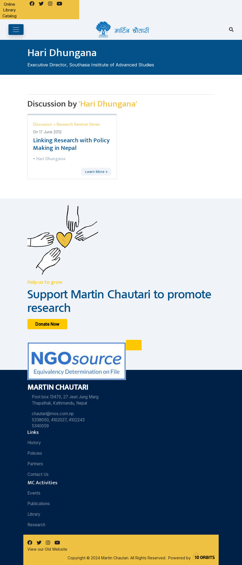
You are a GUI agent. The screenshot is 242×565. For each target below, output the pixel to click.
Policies (34, 453)
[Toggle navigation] (16, 29)
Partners (35, 463)
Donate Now (47, 324)
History (34, 442)
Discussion (43, 124)
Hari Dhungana (50, 159)
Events (33, 493)
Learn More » (96, 172)
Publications (38, 503)
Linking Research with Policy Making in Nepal (71, 144)
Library (33, 514)
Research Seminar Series (78, 124)
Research (36, 524)
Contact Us (38, 474)
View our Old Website (47, 549)
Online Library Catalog (9, 10)
